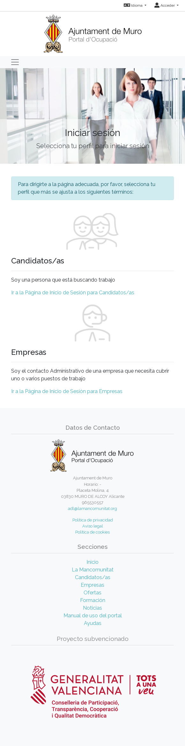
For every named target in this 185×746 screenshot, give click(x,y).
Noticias (92, 608)
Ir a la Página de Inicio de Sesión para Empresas (66, 391)
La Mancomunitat (93, 570)
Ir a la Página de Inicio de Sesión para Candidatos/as (72, 293)
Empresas (92, 585)
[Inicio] (92, 32)
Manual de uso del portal (92, 616)
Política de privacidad (92, 520)
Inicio (92, 562)
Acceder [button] (165, 5)
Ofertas (92, 593)
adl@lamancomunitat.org (92, 508)
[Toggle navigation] (15, 62)
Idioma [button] (134, 5)
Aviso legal (92, 526)
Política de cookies (92, 532)
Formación (92, 600)
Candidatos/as (92, 577)
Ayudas (92, 623)
